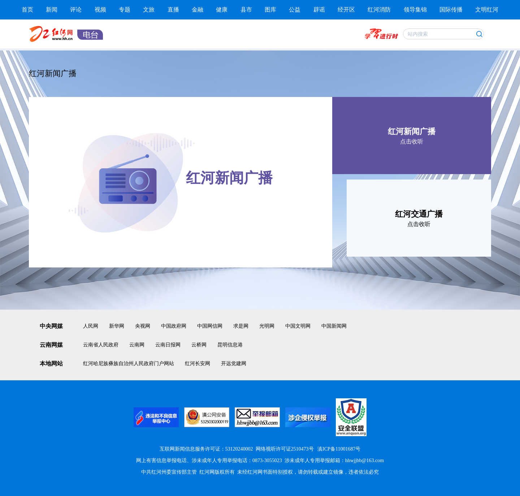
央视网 (142, 326)
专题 (124, 9)
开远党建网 (233, 363)
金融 (197, 9)
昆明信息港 (230, 344)
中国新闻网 (334, 326)
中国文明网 (298, 326)
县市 (246, 9)
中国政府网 (173, 326)
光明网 (266, 326)
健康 (222, 9)
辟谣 (319, 9)
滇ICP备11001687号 (338, 449)
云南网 (136, 344)
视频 (100, 9)
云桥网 (199, 344)
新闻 (51, 9)
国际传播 (451, 9)
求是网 (240, 326)
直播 (173, 9)
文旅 (149, 9)
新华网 (116, 326)
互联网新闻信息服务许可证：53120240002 (206, 449)
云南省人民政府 (100, 344)
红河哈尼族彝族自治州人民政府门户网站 (128, 363)
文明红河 (486, 9)
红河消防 (379, 9)
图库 (270, 9)
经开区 (346, 9)
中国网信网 (209, 326)
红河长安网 (197, 363)
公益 (294, 9)
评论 (76, 9)
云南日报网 (168, 344)
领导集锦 (415, 9)
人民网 (90, 326)
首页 (27, 9)
